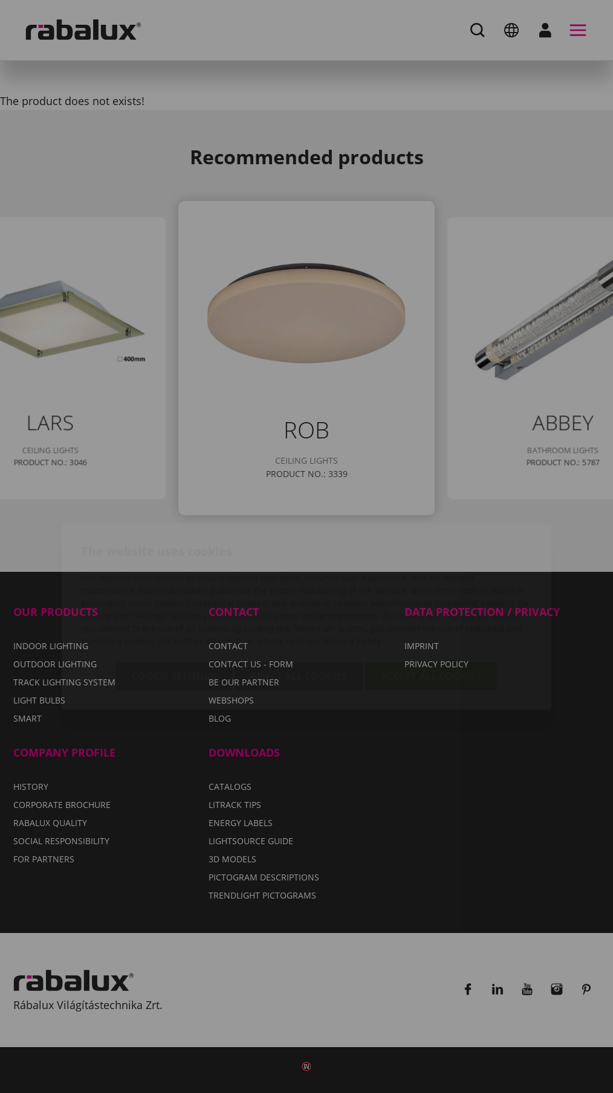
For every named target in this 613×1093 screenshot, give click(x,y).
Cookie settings (174, 606)
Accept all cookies (431, 606)
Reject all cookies (298, 606)
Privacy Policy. (354, 571)
